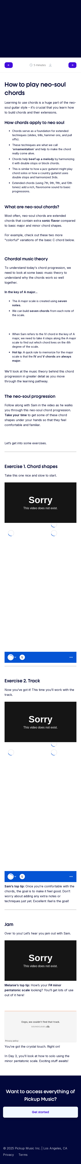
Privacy (8, 1154)
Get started (40, 1112)
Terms (23, 1154)
